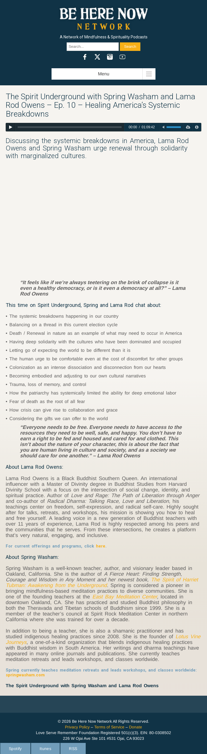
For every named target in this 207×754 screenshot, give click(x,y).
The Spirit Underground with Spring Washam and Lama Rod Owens (82, 685)
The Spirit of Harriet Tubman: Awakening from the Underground (102, 582)
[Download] (187, 127)
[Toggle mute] (163, 127)
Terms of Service (109, 727)
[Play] (10, 127)
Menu (103, 73)
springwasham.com (25, 674)
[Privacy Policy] (196, 127)
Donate (135, 727)
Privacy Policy (77, 727)
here (100, 546)
